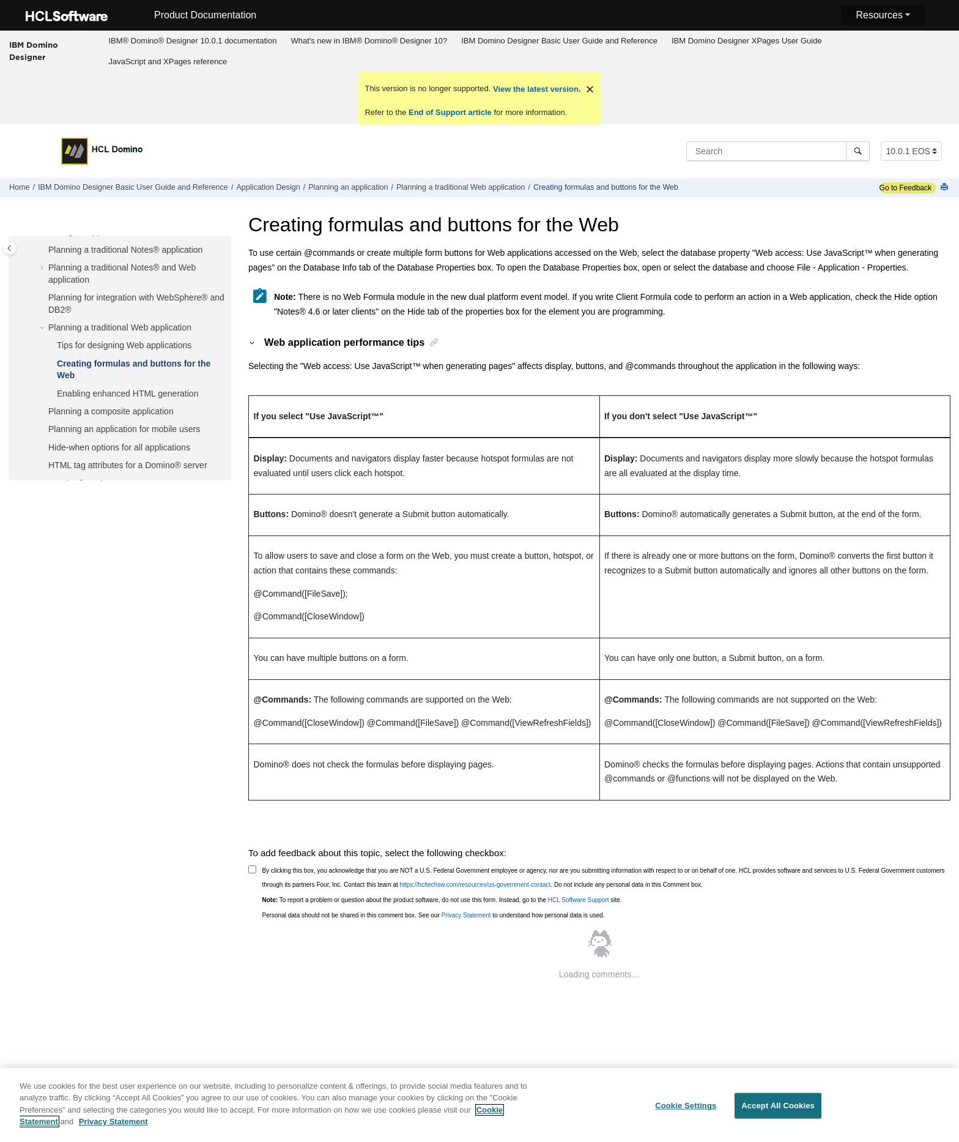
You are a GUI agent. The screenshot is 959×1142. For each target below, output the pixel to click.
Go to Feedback (905, 188)
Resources (879, 15)
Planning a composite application (111, 411)
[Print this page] (945, 188)
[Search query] (778, 151)
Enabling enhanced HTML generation (127, 393)
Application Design (268, 187)
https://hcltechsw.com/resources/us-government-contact (475, 884)
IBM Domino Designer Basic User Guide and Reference (559, 40)
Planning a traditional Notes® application (125, 250)
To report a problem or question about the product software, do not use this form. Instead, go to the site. (442, 900)
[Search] (858, 151)
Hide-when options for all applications (119, 447)
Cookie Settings (685, 1109)
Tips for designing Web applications (124, 345)
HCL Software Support (578, 900)
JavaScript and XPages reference (167, 61)
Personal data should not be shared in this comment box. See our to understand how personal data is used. (433, 915)
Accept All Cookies (778, 1109)
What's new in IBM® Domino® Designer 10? (369, 40)
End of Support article (450, 112)
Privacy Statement (466, 915)
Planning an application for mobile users (124, 429)
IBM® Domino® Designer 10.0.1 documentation (192, 40)
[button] (43, 250)
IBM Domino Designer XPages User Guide (747, 40)
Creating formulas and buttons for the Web (605, 187)
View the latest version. (535, 89)
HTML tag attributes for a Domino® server (127, 465)
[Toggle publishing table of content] (9, 248)
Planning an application (348, 187)
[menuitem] (193, 41)
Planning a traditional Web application (460, 187)
